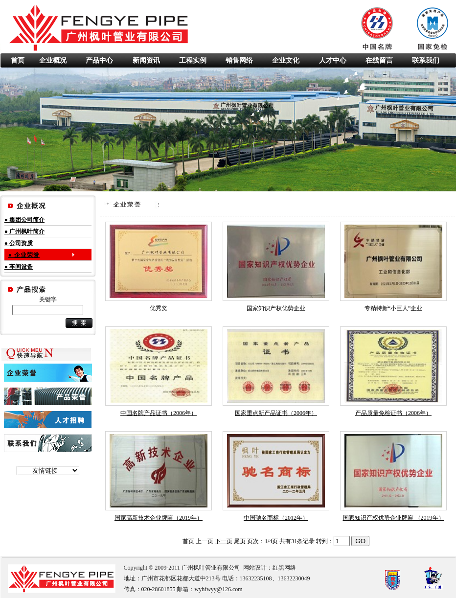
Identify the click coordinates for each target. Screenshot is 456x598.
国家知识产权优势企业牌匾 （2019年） (393, 517)
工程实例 (192, 60)
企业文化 (285, 60)
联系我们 (425, 60)
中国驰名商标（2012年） (276, 517)
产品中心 (99, 60)
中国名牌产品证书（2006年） (158, 413)
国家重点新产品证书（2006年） (276, 413)
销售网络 (239, 60)
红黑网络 (284, 567)
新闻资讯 (146, 60)
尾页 (240, 541)
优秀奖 (158, 308)
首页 (17, 60)
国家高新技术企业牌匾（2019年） (158, 517)
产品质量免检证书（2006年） (393, 413)
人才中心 (332, 60)
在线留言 (379, 60)
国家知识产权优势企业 (276, 308)
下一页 (223, 541)
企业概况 (53, 60)
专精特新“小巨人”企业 (394, 308)
